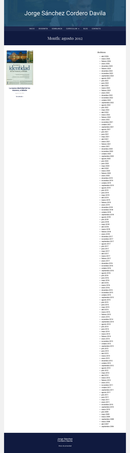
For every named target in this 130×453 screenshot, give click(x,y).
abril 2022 (105, 112)
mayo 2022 (105, 110)
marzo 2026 (105, 59)
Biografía (43, 29)
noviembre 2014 (107, 319)
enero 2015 (105, 317)
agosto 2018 (105, 217)
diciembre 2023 (107, 71)
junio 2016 (105, 278)
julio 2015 (104, 302)
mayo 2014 (105, 331)
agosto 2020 (105, 159)
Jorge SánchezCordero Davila (65, 440)
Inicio (32, 29)
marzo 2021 (105, 142)
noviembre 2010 (107, 405)
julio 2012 (104, 370)
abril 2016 (105, 283)
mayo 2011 (105, 400)
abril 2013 (105, 353)
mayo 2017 (105, 251)
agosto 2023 (105, 78)
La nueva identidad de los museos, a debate (19, 89)
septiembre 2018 (107, 215)
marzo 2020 (105, 171)
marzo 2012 (105, 378)
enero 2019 (105, 205)
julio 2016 (104, 275)
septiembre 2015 (107, 297)
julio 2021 (104, 132)
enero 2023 (105, 93)
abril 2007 (105, 424)
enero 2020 (105, 176)
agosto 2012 (105, 368)
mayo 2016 (105, 280)
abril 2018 (105, 227)
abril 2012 (105, 375)
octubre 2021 (106, 125)
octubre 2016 (106, 268)
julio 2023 (104, 81)
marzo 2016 (105, 285)
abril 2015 (105, 310)
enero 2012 (105, 383)
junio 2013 (105, 351)
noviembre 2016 (107, 266)
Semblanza (57, 29)
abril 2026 (105, 56)
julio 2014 (104, 327)
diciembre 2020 (107, 149)
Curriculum (72, 29)
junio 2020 (105, 163)
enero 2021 (105, 146)
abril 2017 (105, 254)
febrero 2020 (106, 173)
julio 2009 (104, 412)
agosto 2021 (105, 129)
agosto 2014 (105, 324)
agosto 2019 (105, 188)
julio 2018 (104, 219)
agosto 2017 (105, 244)
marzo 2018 (105, 229)
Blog (85, 29)
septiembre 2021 (107, 127)
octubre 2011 (106, 387)
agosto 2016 (105, 273)
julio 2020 (104, 161)
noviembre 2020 (107, 151)
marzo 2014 (105, 334)
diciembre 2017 (107, 237)
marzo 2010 (105, 409)
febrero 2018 (106, 232)
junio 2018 (105, 222)
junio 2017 (105, 249)
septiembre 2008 (107, 419)
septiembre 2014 (107, 322)
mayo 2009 (105, 414)
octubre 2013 (106, 344)
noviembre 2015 (107, 293)
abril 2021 (105, 139)
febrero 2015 (106, 314)
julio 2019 (104, 190)
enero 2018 (105, 234)
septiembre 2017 (107, 241)
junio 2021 (105, 134)
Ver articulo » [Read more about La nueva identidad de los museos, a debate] (19, 96)
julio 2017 (104, 246)
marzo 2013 (105, 356)
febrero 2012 (106, 380)
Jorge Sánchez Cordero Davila (65, 13)
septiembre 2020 (107, 156)
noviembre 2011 (107, 385)
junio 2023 (105, 83)
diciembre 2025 (107, 66)
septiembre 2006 (107, 426)
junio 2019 (105, 193)
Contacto (96, 29)
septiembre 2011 (107, 390)
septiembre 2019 (107, 185)
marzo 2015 (105, 312)
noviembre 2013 (107, 341)
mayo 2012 (105, 373)
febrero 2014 (106, 336)
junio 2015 (105, 305)
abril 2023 (105, 86)
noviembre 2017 (107, 239)
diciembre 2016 (107, 263)
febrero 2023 (106, 90)
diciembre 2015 (107, 290)
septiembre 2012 (107, 366)
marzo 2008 (105, 422)
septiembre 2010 (107, 407)
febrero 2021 (106, 144)
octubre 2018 (106, 212)
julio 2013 (104, 349)
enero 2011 (105, 402)
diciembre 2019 (107, 178)
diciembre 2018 (107, 207)
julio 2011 (104, 395)
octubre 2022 (106, 100)
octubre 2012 (106, 363)
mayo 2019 (105, 195)
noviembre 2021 (107, 122)
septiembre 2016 (107, 271)
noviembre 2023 (107, 73)
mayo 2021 (105, 137)
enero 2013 (105, 358)
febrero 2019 (106, 202)
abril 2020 (105, 168)
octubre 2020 (106, 154)
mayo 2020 (105, 166)
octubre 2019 (106, 183)
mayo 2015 (105, 307)
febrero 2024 (106, 68)
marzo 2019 (105, 200)
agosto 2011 (105, 392)
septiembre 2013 (107, 346)
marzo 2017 (105, 256)
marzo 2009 (105, 417)
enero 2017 (105, 261)
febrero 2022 (106, 117)
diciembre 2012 (107, 361)
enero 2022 (105, 120)
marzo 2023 (105, 88)
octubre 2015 (106, 295)
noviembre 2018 (107, 210)
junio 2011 (105, 397)
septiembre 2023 (107, 76)
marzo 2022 (105, 115)
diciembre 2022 (107, 95)
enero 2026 (105, 64)
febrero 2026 (106, 61)
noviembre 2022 (107, 98)
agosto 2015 (105, 300)
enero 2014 (105, 339)
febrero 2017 (106, 258)
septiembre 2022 (107, 103)
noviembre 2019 (107, 181)
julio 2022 (104, 107)
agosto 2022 (105, 105)
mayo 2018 (105, 224)
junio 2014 (105, 329)
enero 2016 (105, 288)
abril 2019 (105, 198)
